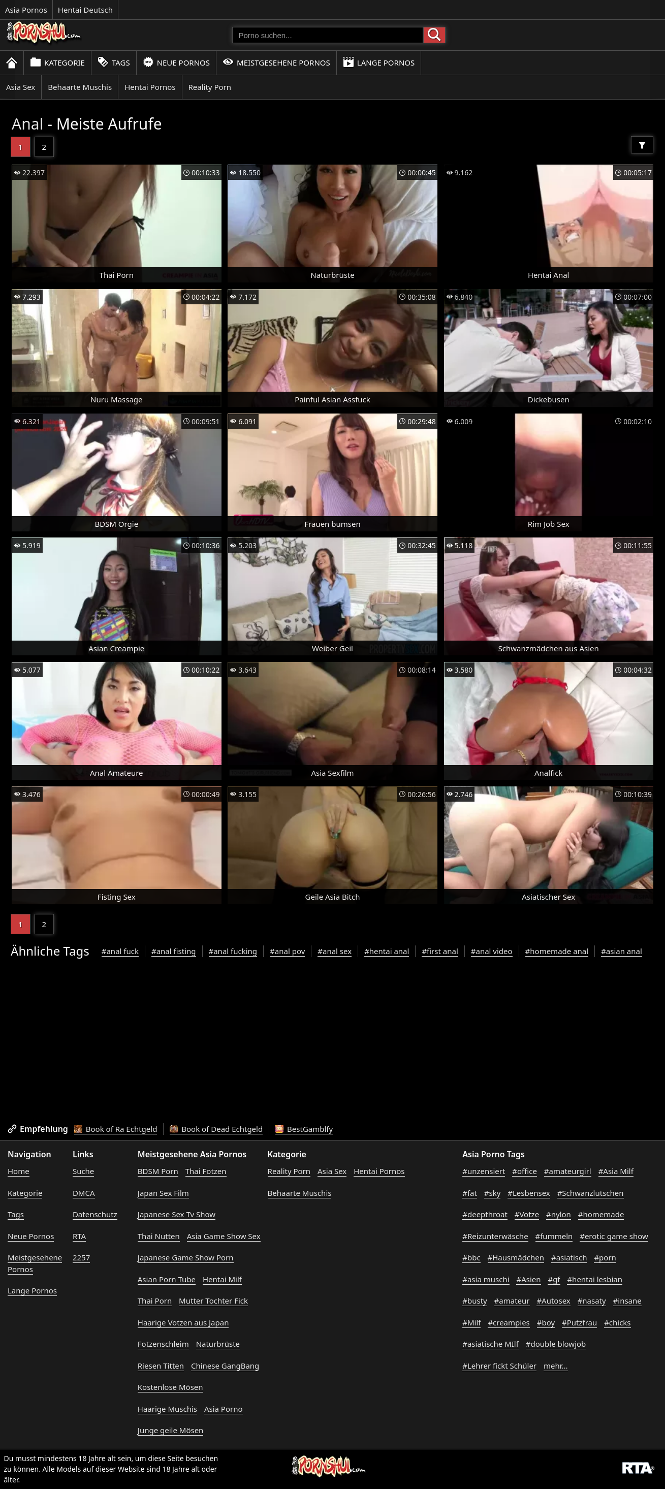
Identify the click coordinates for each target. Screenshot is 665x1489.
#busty (474, 1300)
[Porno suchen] (327, 35)
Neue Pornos (176, 62)
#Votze (527, 1214)
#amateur (512, 1300)
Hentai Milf (222, 1279)
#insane (627, 1300)
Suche (83, 1171)
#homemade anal (557, 951)
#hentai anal (386, 951)
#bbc (471, 1257)
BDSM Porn (158, 1171)
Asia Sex (20, 87)
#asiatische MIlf (490, 1344)
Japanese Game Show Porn (186, 1257)
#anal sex (335, 951)
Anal (27, 123)
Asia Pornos (26, 10)
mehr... (556, 1365)
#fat (469, 1193)
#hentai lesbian (594, 1279)
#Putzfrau (579, 1322)
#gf (554, 1279)
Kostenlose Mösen (170, 1387)
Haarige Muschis (167, 1409)
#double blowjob (556, 1344)
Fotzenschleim (163, 1344)
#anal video (492, 951)
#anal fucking (233, 951)
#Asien (528, 1279)
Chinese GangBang (225, 1365)
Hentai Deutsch (85, 10)
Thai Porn (155, 1300)
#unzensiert (483, 1171)
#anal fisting (173, 951)
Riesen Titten (161, 1365)
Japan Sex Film (163, 1193)
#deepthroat (485, 1214)
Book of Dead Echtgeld (216, 1129)
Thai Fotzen (206, 1171)
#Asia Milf (616, 1171)
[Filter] (642, 144)
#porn (605, 1257)
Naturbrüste (218, 1344)
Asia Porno (223, 1409)
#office (524, 1171)
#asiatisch (569, 1257)
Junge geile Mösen (171, 1430)
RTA (79, 1236)
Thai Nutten (159, 1236)
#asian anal (621, 951)
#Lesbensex (529, 1193)
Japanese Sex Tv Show (176, 1214)
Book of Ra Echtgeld (115, 1129)
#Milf (471, 1322)
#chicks (617, 1322)
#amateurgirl (567, 1171)
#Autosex (553, 1300)
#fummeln (554, 1236)
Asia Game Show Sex (224, 1236)
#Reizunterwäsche (495, 1236)
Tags (114, 62)
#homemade (601, 1214)
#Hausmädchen (516, 1257)
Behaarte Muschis (80, 87)
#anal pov (287, 951)
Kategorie (57, 62)
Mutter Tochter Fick (213, 1300)
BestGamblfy (304, 1129)
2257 (81, 1257)
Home (18, 1171)
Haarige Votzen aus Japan (183, 1322)
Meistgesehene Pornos (276, 62)
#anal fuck (120, 951)
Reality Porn (210, 87)
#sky (492, 1193)
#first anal (440, 951)
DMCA (84, 1193)
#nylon (558, 1214)
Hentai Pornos (149, 87)
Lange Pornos (379, 62)
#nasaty (592, 1300)
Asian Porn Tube (167, 1279)
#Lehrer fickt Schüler (499, 1365)
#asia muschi (485, 1279)
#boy (546, 1322)
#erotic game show (614, 1236)
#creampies (508, 1322)
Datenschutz (95, 1214)
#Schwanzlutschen (590, 1193)
